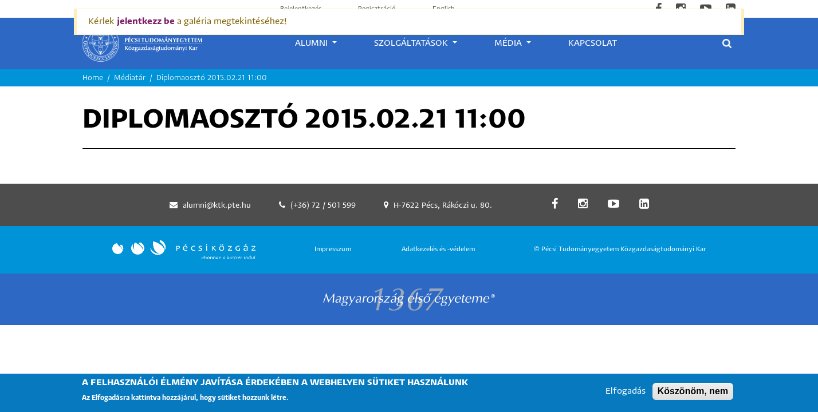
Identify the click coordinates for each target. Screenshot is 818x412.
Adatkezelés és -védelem (438, 249)
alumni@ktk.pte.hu (217, 205)
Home (92, 78)
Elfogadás (625, 394)
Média (509, 43)
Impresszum (332, 249)
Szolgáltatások (412, 43)
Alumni (312, 43)
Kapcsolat (592, 43)
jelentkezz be (146, 21)
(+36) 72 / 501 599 (323, 205)
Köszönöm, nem (693, 394)
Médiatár (129, 78)
